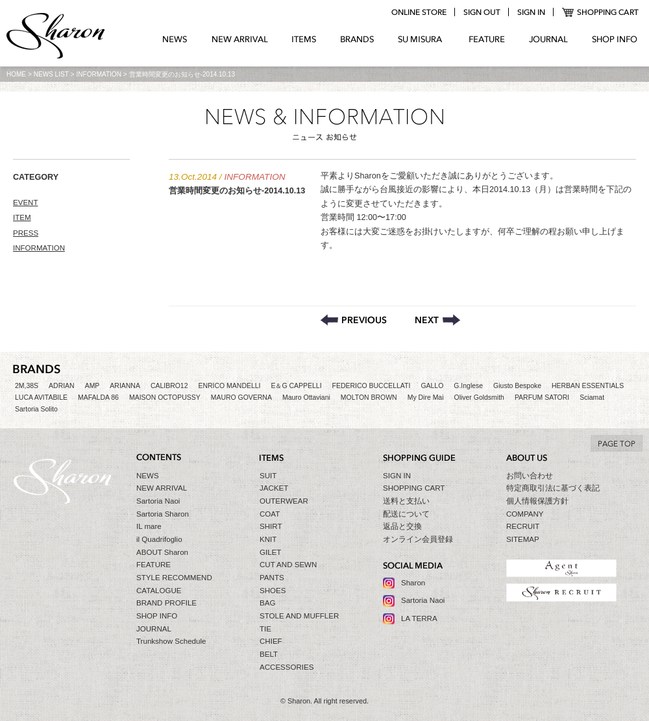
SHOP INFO (615, 39)
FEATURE (486, 39)
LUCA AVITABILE (41, 397)
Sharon (413, 583)
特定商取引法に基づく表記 (553, 488)
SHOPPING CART (601, 12)
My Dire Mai (426, 397)
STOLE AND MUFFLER (299, 616)
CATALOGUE (159, 590)
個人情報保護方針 (537, 501)
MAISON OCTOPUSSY (165, 397)
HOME (16, 74)
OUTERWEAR (284, 501)
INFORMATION (99, 74)
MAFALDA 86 (98, 397)
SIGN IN (397, 476)
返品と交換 (402, 526)
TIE (265, 629)
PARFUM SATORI (542, 397)
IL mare (149, 526)
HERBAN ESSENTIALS (588, 385)
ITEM (22, 217)
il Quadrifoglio (159, 539)
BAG (267, 603)
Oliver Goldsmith (479, 397)
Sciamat (592, 397)
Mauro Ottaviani (306, 397)
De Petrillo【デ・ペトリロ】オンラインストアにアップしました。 (354, 320)
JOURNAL (548, 39)
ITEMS (304, 39)
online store (418, 12)
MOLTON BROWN (369, 397)
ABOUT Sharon (162, 552)
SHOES (273, 590)
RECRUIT (522, 526)
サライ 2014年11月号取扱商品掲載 (437, 320)
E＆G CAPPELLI (296, 385)
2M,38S (26, 385)
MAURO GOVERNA (241, 397)
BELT (269, 654)
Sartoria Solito (36, 409)
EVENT (25, 202)
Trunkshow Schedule (171, 641)
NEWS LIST (51, 74)
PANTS (272, 577)
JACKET (274, 488)
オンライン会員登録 (418, 539)
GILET (270, 552)
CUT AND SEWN (288, 564)
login (531, 12)
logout (481, 12)
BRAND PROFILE (166, 603)
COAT (270, 514)
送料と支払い (406, 501)
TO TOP (617, 443)
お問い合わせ (529, 476)
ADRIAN (62, 385)
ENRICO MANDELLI (230, 385)
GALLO (432, 385)
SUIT (268, 476)
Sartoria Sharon (162, 514)
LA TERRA (419, 618)
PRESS (25, 233)
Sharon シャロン (55, 37)
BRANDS (357, 39)
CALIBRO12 (169, 385)
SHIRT (271, 526)
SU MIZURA (421, 39)
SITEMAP (522, 539)
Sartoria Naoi (158, 501)
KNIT (268, 539)
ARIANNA (125, 385)
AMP (92, 385)
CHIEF (271, 641)
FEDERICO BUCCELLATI (371, 385)
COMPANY (525, 514)
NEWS (174, 39)
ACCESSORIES (286, 667)
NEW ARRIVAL (239, 39)
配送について (406, 514)
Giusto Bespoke (517, 385)
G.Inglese (468, 385)
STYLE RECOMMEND (174, 577)
